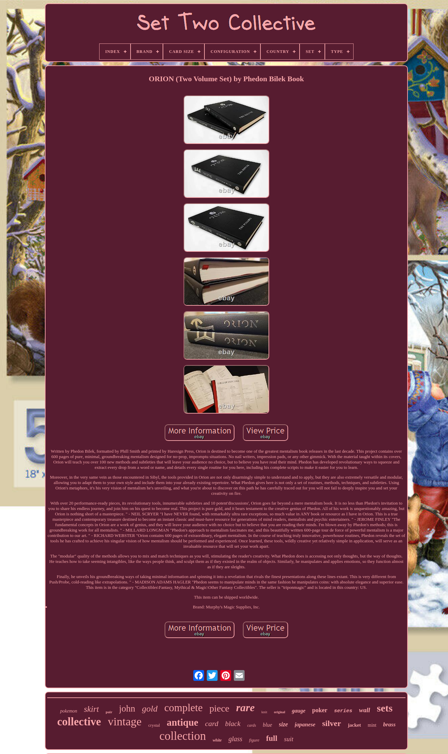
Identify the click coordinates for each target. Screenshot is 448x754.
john (127, 708)
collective (79, 722)
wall (364, 710)
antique (182, 722)
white (217, 740)
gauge (298, 711)
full (271, 738)
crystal (154, 725)
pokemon (68, 711)
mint (372, 725)
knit (264, 712)
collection (182, 736)
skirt (91, 709)
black (232, 724)
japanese (305, 724)
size (283, 724)
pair (109, 712)
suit (288, 739)
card (212, 723)
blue (267, 725)
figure (254, 740)
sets (385, 708)
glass (235, 739)
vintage (125, 721)
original (279, 712)
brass (389, 724)
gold (150, 709)
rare (245, 707)
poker (319, 710)
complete (183, 708)
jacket (354, 725)
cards (251, 725)
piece (219, 708)
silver (331, 723)
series (343, 711)
